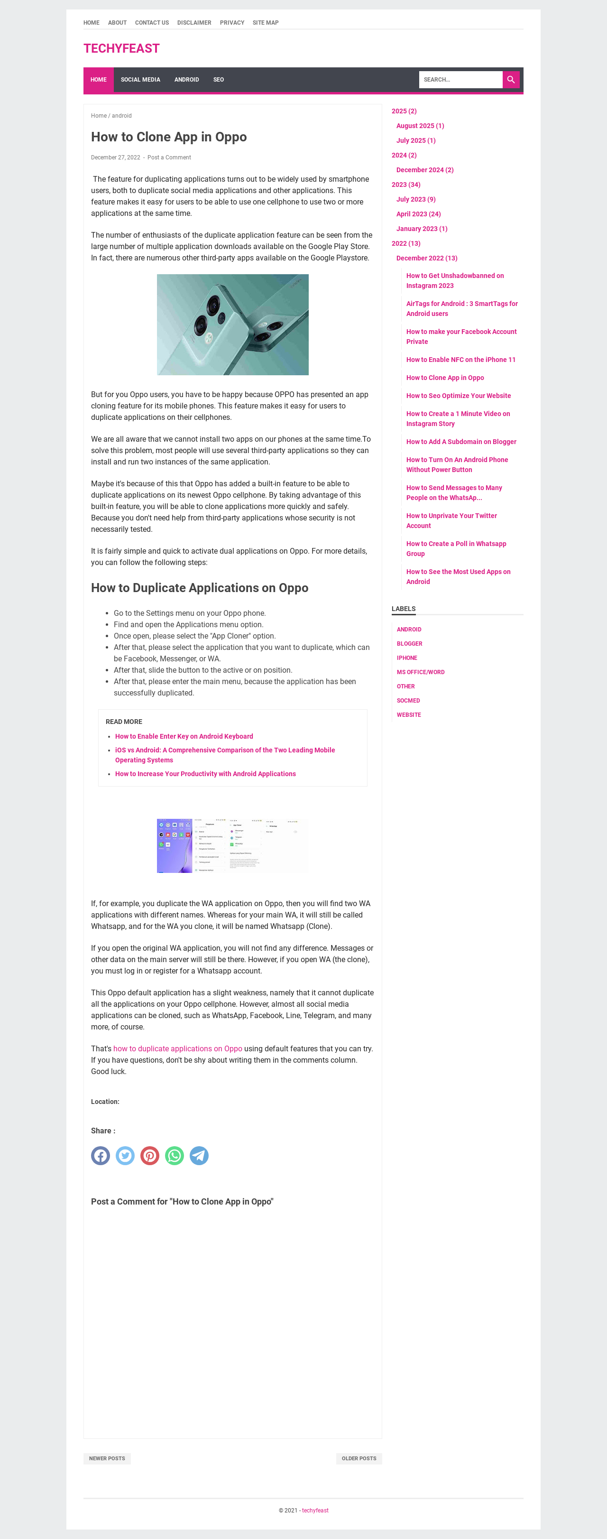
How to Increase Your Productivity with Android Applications (205, 774)
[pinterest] (149, 1155)
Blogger (410, 643)
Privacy (232, 22)
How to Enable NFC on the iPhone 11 (461, 359)
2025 (404, 111)
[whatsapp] (174, 1155)
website (409, 715)
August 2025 (420, 126)
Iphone (407, 658)
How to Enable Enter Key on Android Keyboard (184, 736)
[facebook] (100, 1155)
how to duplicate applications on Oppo (178, 1048)
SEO (218, 79)
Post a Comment (169, 157)
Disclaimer (194, 22)
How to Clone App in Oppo (445, 377)
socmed (408, 700)
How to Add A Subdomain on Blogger (461, 441)
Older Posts (359, 1459)
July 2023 (416, 199)
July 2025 (416, 140)
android (409, 629)
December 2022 (427, 258)
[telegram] (199, 1155)
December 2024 (425, 170)
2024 (404, 155)
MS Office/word (421, 672)
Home (91, 22)
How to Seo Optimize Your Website (458, 395)
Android (187, 79)
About (117, 22)
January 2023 (422, 228)
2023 (406, 184)
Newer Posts (107, 1459)
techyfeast (121, 48)
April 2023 (418, 214)
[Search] (461, 79)
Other (406, 686)
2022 (406, 243)
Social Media (140, 79)
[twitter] (125, 1155)
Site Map (266, 22)
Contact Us (152, 22)
